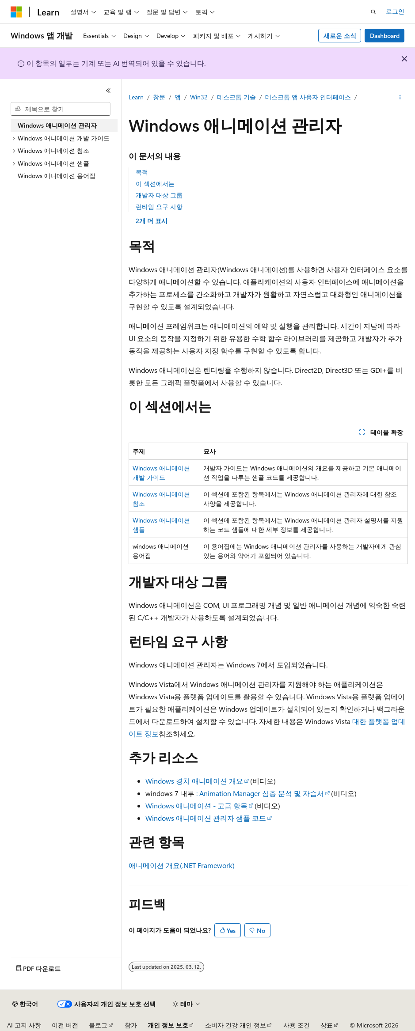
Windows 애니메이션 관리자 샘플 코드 (205, 818)
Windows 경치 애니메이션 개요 (194, 780)
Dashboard (385, 35)
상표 (326, 1025)
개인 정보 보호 (168, 1025)
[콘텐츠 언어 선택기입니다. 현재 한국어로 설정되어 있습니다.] (25, 1004)
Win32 (199, 97)
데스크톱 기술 (236, 97)
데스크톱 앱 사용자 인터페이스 (308, 97)
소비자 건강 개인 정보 (235, 1025)
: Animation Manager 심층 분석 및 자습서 (260, 793)
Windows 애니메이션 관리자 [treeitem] (57, 125)
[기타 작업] (400, 98)
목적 (142, 172)
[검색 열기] (373, 12)
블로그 (98, 1025)
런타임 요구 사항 (159, 206)
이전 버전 (65, 1025)
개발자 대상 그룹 (159, 195)
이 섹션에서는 (155, 183)
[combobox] (60, 109)
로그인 (395, 11)
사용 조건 (296, 1025)
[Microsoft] (16, 12)
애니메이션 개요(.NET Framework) (182, 865)
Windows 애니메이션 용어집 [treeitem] (56, 175)
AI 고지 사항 (24, 1025)
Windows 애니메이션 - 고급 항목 (196, 805)
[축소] (108, 91)
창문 (159, 97)
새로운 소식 (340, 35)
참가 (131, 1025)
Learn (136, 97)
